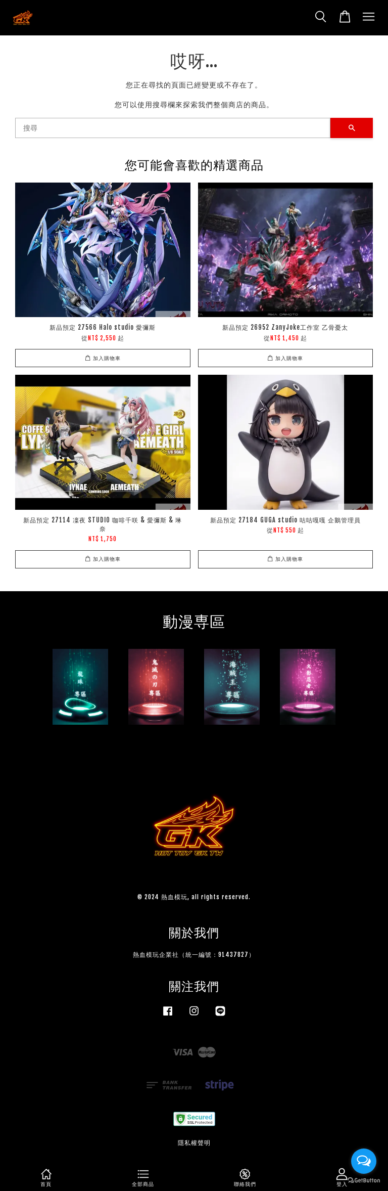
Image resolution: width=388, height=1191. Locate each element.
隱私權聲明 (194, 1142)
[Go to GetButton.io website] (364, 1180)
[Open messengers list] (363, 1161)
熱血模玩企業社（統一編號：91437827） (194, 954)
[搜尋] (172, 128)
